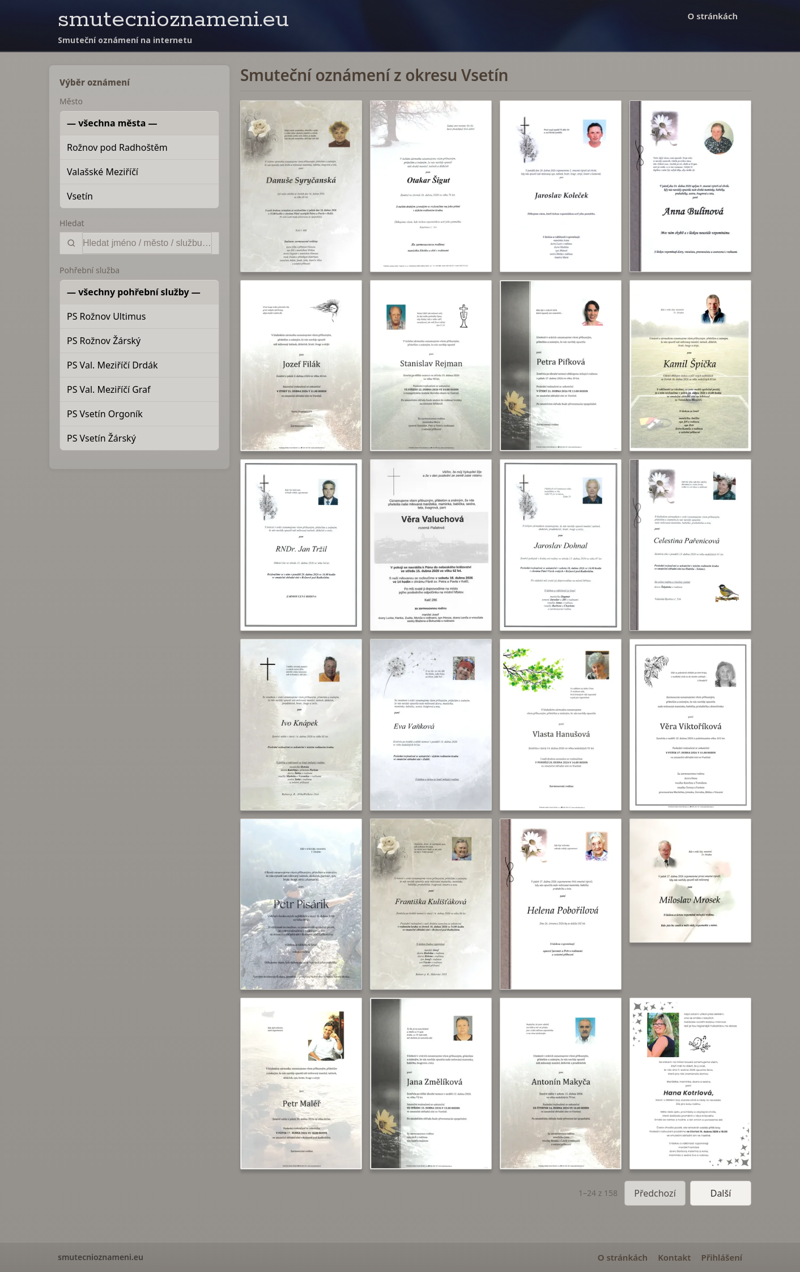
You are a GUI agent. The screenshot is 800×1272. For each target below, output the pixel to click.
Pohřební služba (89, 270)
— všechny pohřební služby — (134, 292)
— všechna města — (112, 123)
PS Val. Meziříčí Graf (109, 389)
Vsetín (80, 196)
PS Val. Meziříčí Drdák (112, 365)
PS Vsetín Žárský (101, 438)
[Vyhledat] (147, 243)
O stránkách (713, 16)
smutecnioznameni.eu (173, 19)
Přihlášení (721, 1257)
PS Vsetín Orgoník (105, 414)
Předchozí (655, 1193)
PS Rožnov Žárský (104, 340)
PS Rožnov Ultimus (106, 316)
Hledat (71, 223)
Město (71, 101)
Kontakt (674, 1257)
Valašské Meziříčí (102, 172)
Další (720, 1193)
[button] (301, 186)
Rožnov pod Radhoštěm (117, 147)
